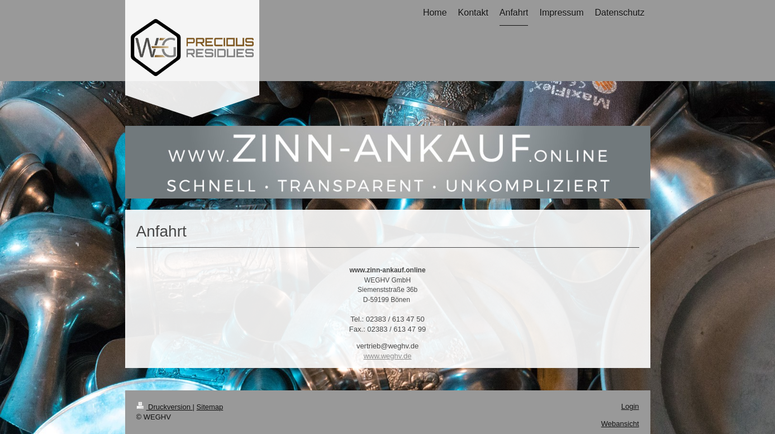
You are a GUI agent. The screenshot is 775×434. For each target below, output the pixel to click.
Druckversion (164, 407)
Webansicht (620, 423)
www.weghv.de (388, 356)
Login (630, 406)
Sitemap (210, 407)
